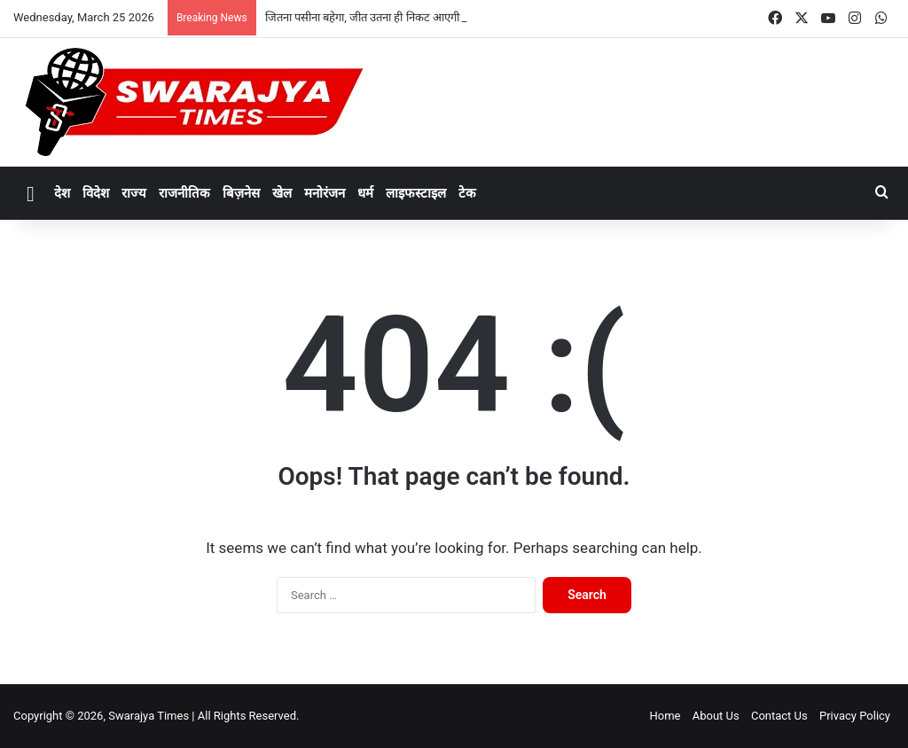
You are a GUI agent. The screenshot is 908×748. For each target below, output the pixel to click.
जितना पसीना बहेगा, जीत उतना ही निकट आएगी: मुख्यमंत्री (383, 17)
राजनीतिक (184, 193)
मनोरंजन (324, 193)
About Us (716, 715)
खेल (282, 193)
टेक (467, 193)
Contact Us (779, 715)
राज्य (133, 193)
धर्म (365, 193)
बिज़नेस (241, 193)
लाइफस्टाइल (416, 193)
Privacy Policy (854, 715)
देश (62, 193)
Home (664, 715)
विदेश (95, 193)
